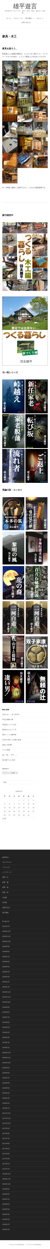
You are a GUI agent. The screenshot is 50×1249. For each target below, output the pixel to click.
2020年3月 (6, 977)
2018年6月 (6, 1083)
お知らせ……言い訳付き (10, 714)
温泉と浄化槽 (7, 745)
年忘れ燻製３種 (7, 719)
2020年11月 (6, 936)
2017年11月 (6, 1118)
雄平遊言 (25, 6)
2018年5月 (6, 1088)
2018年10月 (6, 1063)
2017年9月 (6, 1128)
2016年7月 (6, 1199)
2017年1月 (6, 1169)
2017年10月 (6, 1123)
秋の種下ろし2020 (8, 760)
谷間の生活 (6, 907)
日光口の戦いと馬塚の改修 (11, 740)
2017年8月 (6, 1133)
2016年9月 (6, 1189)
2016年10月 (6, 1184)
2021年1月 (6, 926)
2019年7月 (6, 1017)
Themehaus (37, 1244)
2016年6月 (6, 1204)
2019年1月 (6, 1047)
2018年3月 (6, 1098)
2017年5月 (6, 1148)
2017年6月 (6, 1143)
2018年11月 (6, 1057)
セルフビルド (7, 862)
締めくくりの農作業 (9, 735)
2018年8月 (6, 1073)
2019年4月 (6, 1032)
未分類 (4, 902)
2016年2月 (6, 1224)
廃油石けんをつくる (9, 729)
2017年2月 (6, 1164)
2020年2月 (6, 982)
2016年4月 (6, 1214)
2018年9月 (6, 1068)
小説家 (4, 897)
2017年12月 (6, 1113)
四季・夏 (5, 882)
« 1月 (4, 818)
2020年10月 (6, 941)
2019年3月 (6, 1037)
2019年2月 (6, 1042)
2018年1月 (6, 1108)
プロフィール (18, 18)
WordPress (20, 1244)
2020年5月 (6, 967)
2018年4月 (6, 1093)
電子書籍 (28, 18)
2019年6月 (6, 1022)
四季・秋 (5, 892)
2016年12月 (6, 1174)
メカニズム (6, 867)
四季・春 (5, 887)
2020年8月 (6, 951)
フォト (38, 18)
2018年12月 (6, 1052)
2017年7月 (6, 1138)
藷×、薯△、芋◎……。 (10, 755)
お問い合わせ (26, 22)
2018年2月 (6, 1103)
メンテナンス (7, 872)
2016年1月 (6, 1229)
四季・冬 (5, 877)
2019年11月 (6, 997)
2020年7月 (6, 956)
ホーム (8, 18)
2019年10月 (6, 1002)
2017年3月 (6, 1159)
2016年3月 (6, 1219)
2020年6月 (6, 961)
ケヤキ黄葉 (6, 750)
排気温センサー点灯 (9, 724)
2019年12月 (6, 992)
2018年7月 (6, 1078)
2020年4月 (6, 972)
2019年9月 (6, 1007)
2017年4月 (6, 1154)
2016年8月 (6, 1194)
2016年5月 (6, 1209)
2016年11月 (6, 1179)
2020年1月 (6, 987)
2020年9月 (6, 946)
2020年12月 (6, 931)
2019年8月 (6, 1012)
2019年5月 (6, 1027)
